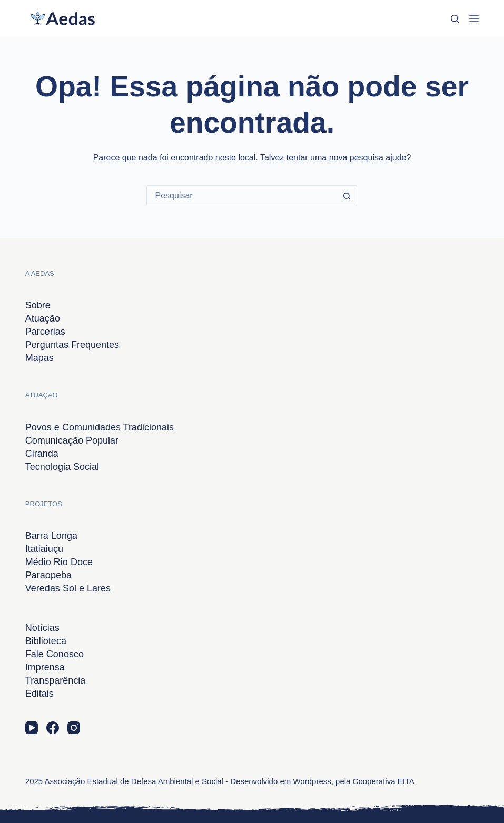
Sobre (38, 305)
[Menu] (474, 18)
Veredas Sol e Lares (68, 588)
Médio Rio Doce (59, 562)
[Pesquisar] (455, 19)
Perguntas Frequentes (72, 344)
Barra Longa (51, 535)
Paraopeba (48, 575)
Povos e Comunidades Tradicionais (99, 427)
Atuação (42, 318)
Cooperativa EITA (383, 781)
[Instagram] (73, 727)
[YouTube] (31, 727)
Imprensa (45, 667)
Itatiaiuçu (44, 549)
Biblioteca (45, 641)
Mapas (39, 358)
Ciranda (41, 453)
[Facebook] (52, 727)
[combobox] (242, 195)
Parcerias (45, 331)
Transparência (55, 680)
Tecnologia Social (62, 466)
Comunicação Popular (71, 440)
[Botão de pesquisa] (347, 196)
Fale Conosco (54, 654)
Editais (39, 693)
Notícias (42, 628)
